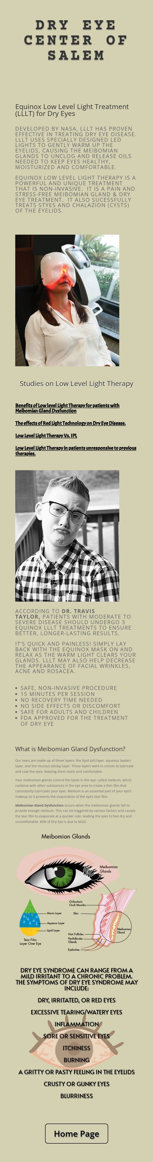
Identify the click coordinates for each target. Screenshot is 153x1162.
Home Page (76, 1133)
